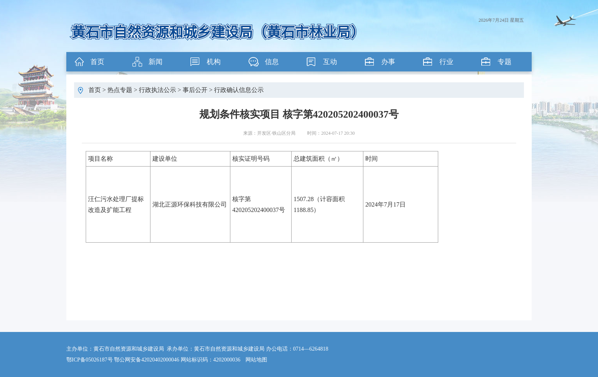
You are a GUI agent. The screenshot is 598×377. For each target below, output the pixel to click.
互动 (330, 62)
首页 (97, 62)
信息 (272, 62)
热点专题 (119, 90)
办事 (388, 62)
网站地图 (256, 360)
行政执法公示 (157, 90)
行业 (446, 62)
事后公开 (195, 90)
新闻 (155, 62)
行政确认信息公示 (239, 90)
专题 (505, 62)
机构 (214, 62)
